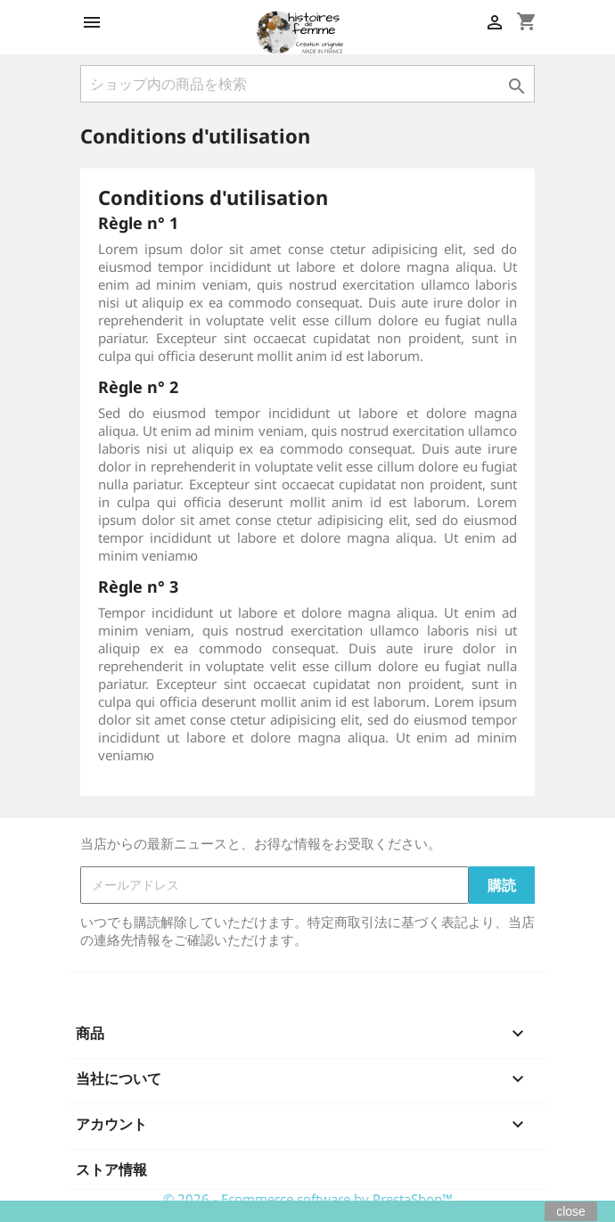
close (571, 1211)
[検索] (307, 84)
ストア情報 (111, 1169)
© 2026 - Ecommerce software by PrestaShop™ (308, 1199)
